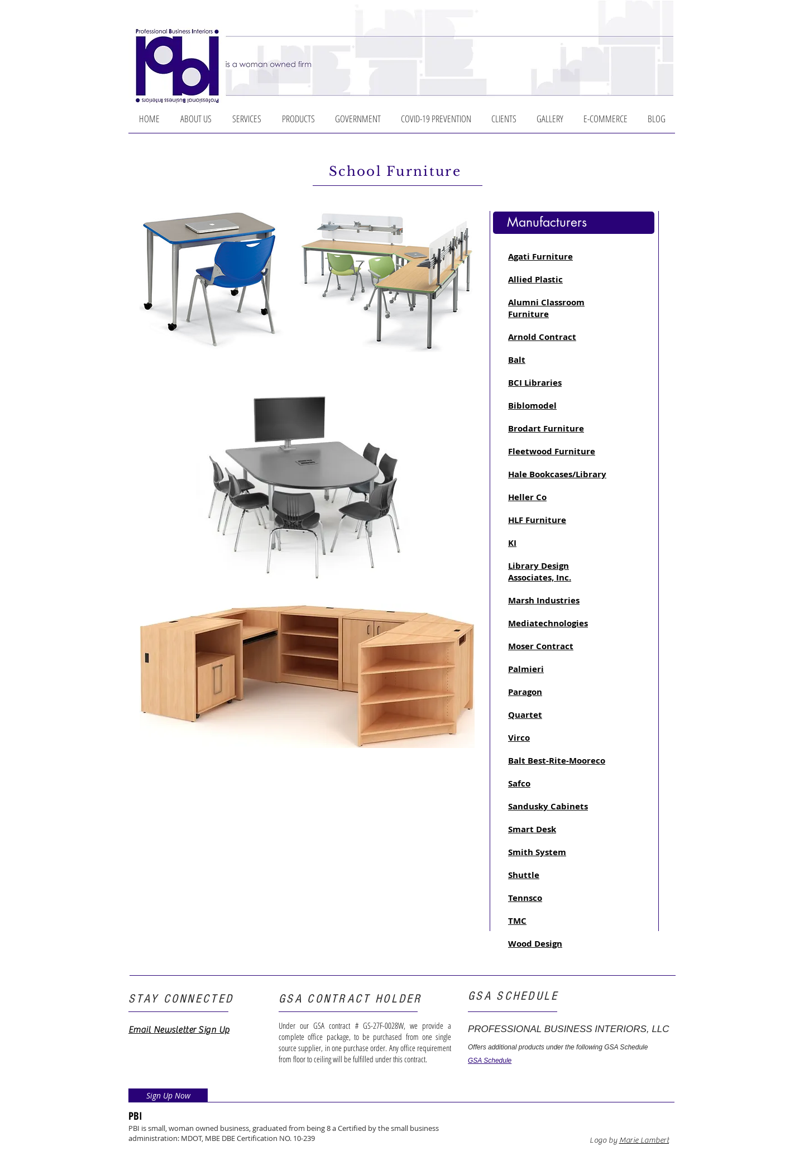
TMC (517, 921)
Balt (516, 360)
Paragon (525, 692)
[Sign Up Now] (168, 1095)
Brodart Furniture (546, 428)
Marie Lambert (644, 1140)
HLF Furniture (537, 520)
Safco (519, 783)
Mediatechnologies (548, 623)
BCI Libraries (535, 383)
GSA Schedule (489, 1060)
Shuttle (523, 875)
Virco (519, 738)
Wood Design (535, 943)
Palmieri (526, 669)
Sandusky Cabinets (548, 806)
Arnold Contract (542, 337)
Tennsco (525, 898)
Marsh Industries (544, 600)
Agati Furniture (540, 256)
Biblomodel (532, 405)
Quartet (525, 715)
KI (512, 543)
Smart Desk (532, 829)
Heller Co (527, 497)
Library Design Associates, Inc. (539, 571)
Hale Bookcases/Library (557, 474)
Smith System (537, 852)
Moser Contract (540, 646)
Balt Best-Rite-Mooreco (556, 760)
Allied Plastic (535, 279)
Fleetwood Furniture (551, 451)
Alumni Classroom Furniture (546, 308)
